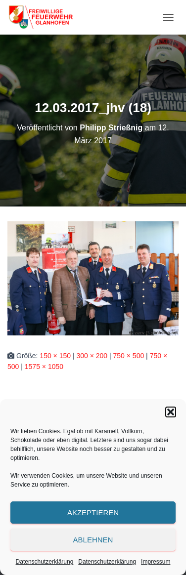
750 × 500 (128, 356)
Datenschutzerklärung (45, 561)
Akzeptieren (93, 512)
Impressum (155, 561)
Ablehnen (93, 539)
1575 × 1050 (44, 366)
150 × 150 (55, 356)
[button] (171, 412)
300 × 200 (91, 356)
